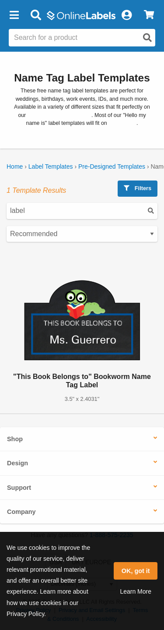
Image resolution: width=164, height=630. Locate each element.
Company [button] (21, 511)
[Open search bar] (35, 15)
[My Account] (126, 15)
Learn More (135, 591)
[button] (13, 15)
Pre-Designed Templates (111, 166)
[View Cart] (149, 15)
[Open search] (147, 38)
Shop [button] (15, 438)
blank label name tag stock (59, 115)
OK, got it (136, 570)
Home (15, 166)
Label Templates (50, 166)
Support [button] (19, 487)
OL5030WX (122, 123)
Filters (137, 188)
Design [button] (17, 463)
